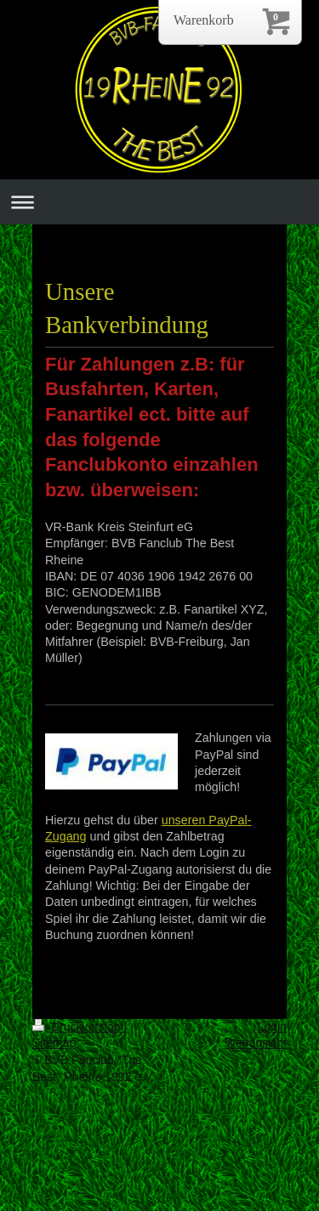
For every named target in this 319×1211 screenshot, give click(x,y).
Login (272, 1026)
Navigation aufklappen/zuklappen (159, 202)
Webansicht (256, 1043)
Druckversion (77, 1026)
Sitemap (54, 1043)
